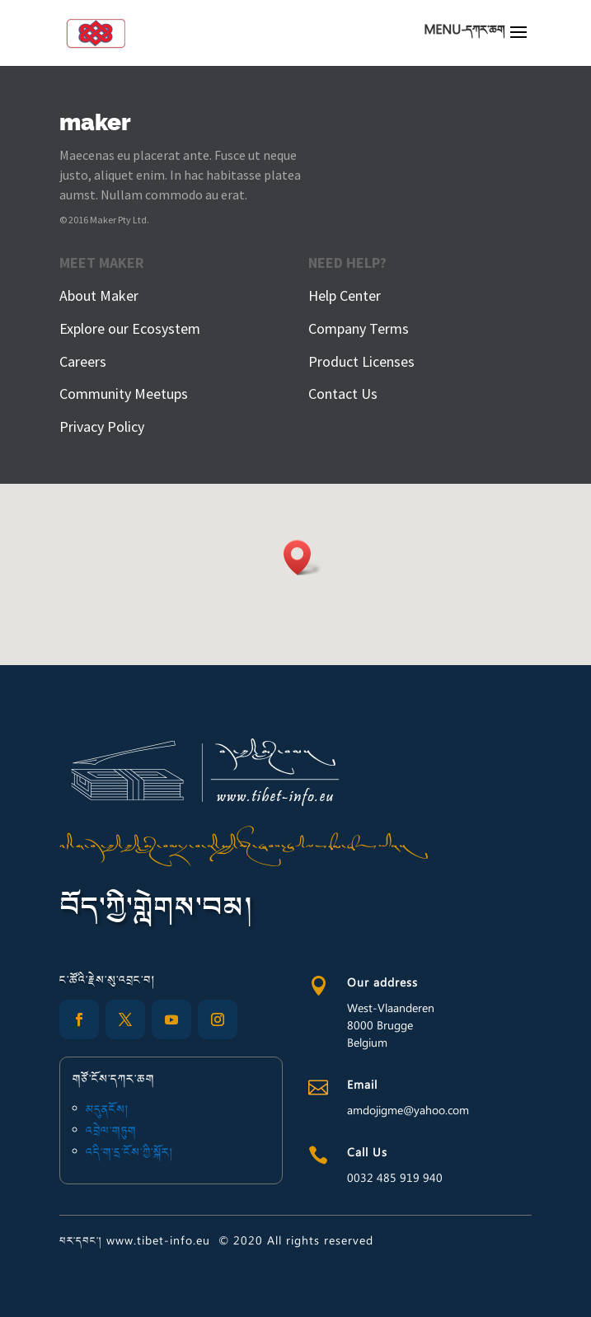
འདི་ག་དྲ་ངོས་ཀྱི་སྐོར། (133, 1151)
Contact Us (343, 393)
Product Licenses (361, 361)
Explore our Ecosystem (129, 328)
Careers (82, 361)
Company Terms (358, 328)
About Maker (98, 295)
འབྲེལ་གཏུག (115, 1131)
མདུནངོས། (112, 1112)
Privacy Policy (101, 426)
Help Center (344, 295)
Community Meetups (123, 393)
